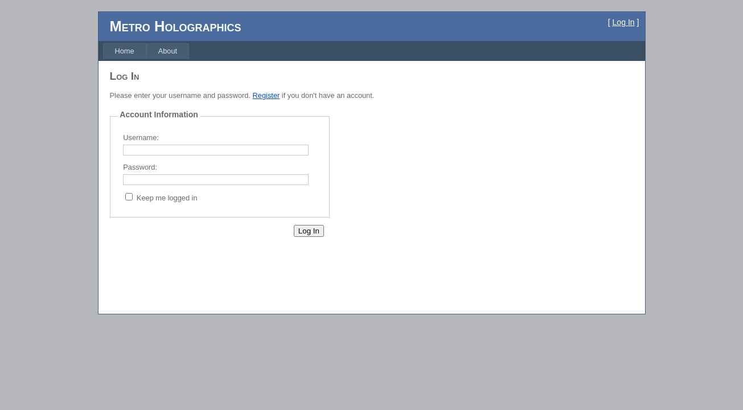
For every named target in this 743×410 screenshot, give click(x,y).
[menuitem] (124, 51)
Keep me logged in (167, 198)
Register (266, 95)
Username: (141, 137)
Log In (624, 22)
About (167, 51)
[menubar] (146, 51)
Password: (140, 167)
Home (124, 51)
